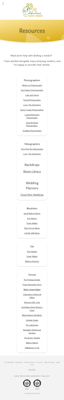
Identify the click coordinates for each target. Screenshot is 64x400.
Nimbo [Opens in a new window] (37, 393)
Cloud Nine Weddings (32, 195)
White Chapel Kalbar (32, 289)
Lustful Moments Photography (32, 116)
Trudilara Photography (32, 130)
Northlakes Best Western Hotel (32, 309)
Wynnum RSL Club (32, 302)
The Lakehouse (32, 325)
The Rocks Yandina (32, 338)
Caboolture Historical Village (32, 296)
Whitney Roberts (32, 261)
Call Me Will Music (32, 233)
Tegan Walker (32, 223)
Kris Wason (32, 218)
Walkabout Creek (32, 347)
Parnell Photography (32, 100)
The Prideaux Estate (32, 279)
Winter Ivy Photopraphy (32, 85)
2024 (27, 389)
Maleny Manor (32, 342)
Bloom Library (32, 171)
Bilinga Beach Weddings (32, 315)
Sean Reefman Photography (32, 124)
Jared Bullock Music (32, 213)
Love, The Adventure (32, 105)
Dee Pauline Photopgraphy (32, 90)
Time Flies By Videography (32, 149)
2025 (37, 389)
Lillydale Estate (32, 320)
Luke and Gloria (32, 95)
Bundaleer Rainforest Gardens (32, 331)
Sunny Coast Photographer (32, 110)
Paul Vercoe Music (32, 228)
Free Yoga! (32, 370)
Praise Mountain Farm (32, 284)
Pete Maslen (32, 251)
